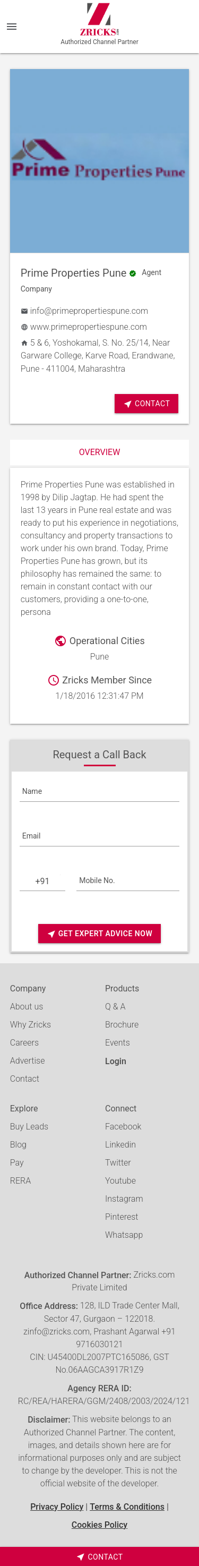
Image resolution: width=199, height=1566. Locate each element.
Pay (17, 1163)
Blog (18, 1145)
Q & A (115, 1007)
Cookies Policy (99, 1525)
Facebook (123, 1127)
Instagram (124, 1199)
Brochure (122, 1025)
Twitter (118, 1163)
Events (117, 1043)
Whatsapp (124, 1235)
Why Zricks (30, 1025)
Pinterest (121, 1217)
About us (27, 1007)
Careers (24, 1043)
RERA (20, 1181)
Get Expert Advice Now (99, 934)
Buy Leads (29, 1127)
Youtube (120, 1181)
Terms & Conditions (127, 1507)
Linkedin (120, 1145)
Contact (146, 404)
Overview (99, 452)
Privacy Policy (56, 1507)
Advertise (27, 1061)
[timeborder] (99, 1556)
